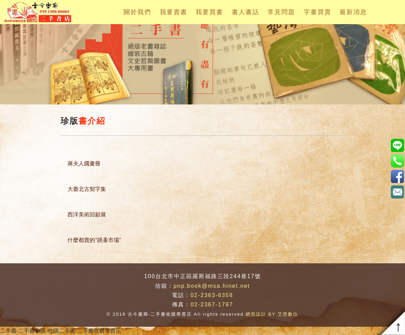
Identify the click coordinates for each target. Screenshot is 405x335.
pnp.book (397, 145)
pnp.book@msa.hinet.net (212, 286)
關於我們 (137, 12)
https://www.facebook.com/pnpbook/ (397, 176)
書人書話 (245, 12)
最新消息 (353, 12)
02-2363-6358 (211, 295)
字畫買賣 (317, 12)
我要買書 (209, 12)
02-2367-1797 (211, 304)
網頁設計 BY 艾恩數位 (272, 314)
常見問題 (281, 12)
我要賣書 (173, 12)
